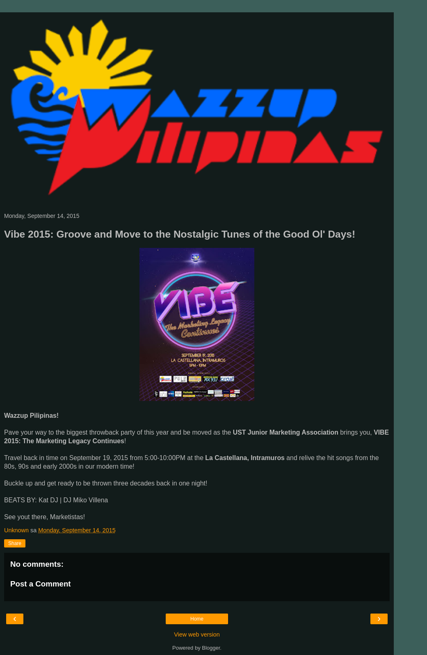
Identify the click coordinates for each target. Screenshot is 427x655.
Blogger (211, 648)
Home (196, 619)
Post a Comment (40, 583)
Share (14, 543)
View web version (197, 634)
